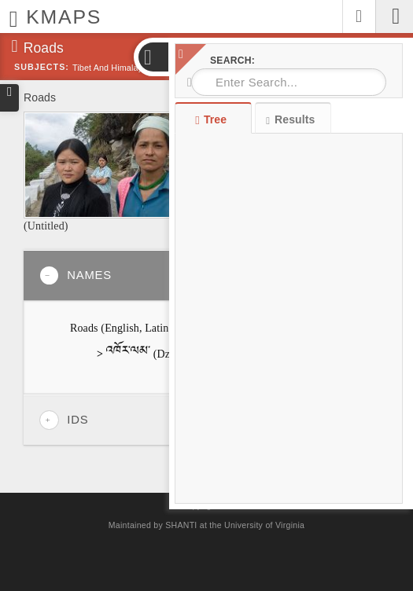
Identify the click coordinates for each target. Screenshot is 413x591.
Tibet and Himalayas (112, 67)
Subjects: (41, 67)
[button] (152, 57)
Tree (213, 119)
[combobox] (288, 82)
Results (290, 120)
